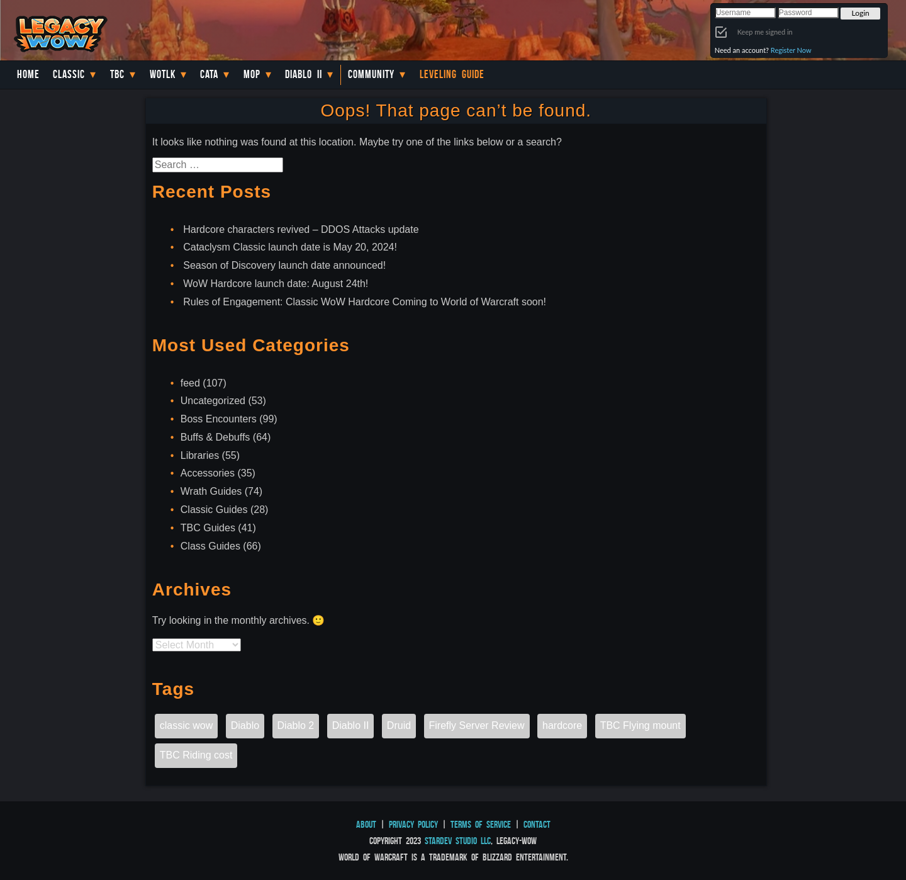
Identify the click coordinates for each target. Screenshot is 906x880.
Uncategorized (213, 400)
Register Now (791, 50)
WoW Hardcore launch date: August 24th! (275, 283)
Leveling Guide (452, 74)
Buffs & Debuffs (215, 437)
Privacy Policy (413, 824)
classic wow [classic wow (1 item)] (186, 725)
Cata (209, 74)
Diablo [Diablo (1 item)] (245, 725)
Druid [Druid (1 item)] (399, 725)
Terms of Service (480, 824)
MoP (251, 74)
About (366, 824)
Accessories (208, 473)
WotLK (163, 74)
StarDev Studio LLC (458, 840)
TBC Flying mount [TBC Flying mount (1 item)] (640, 725)
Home (28, 74)
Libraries (200, 455)
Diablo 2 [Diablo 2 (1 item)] (296, 725)
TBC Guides (208, 527)
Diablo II (303, 74)
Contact (537, 824)
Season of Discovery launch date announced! (284, 265)
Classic (69, 74)
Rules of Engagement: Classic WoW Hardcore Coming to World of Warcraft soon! (364, 301)
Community (371, 74)
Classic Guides (214, 509)
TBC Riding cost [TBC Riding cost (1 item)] (196, 755)
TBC (117, 74)
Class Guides (210, 546)
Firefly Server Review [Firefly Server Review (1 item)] (477, 725)
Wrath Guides (211, 491)
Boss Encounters (219, 419)
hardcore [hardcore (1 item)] (562, 725)
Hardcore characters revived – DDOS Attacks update (300, 229)
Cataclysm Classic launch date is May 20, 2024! (290, 247)
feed (190, 383)
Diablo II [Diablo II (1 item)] (350, 725)
